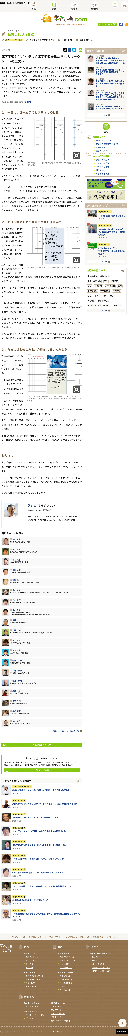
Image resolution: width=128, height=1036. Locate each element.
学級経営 (98, 286)
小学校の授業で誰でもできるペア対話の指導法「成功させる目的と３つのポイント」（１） (46, 915)
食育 (120, 286)
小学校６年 (92, 291)
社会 (89, 295)
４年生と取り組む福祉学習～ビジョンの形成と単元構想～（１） (40, 845)
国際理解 (91, 300)
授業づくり (105, 276)
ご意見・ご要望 (27, 770)
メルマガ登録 (56, 1006)
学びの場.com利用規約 (75, 937)
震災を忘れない (86, 40)
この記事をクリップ (27, 745)
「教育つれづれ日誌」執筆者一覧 (65, 731)
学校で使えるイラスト (101, 967)
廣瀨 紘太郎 (17, 711)
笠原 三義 (16, 630)
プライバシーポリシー (53, 937)
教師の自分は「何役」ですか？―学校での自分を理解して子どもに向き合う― (110, 72)
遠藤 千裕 (16, 690)
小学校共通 (92, 276)
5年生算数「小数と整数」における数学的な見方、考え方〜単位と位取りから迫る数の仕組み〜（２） (111, 60)
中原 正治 (16, 569)
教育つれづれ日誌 (13, 40)
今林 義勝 (16, 600)
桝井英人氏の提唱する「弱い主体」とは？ (30, 900)
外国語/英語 (103, 300)
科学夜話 (100, 170)
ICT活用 (114, 281)
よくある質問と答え (95, 937)
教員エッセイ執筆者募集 (60, 1020)
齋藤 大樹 (17, 660)
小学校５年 (110, 286)
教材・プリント (98, 964)
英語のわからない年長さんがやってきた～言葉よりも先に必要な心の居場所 (44, 803)
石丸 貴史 (16, 549)
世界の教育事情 (102, 166)
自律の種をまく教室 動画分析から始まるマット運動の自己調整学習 (110, 83)
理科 (105, 295)
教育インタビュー (33, 956)
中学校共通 (105, 291)
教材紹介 (29, 967)
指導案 (95, 956)
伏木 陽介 (16, 721)
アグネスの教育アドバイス (41, 40)
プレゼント (30, 1018)
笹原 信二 (16, 620)
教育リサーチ (31, 986)
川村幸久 (16, 610)
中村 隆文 (16, 700)
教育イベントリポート (35, 976)
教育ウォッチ (31, 960)
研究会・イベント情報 (35, 1014)
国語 (89, 286)
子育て (97, 295)
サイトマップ (111, 937)
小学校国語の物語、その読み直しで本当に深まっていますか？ (39, 858)
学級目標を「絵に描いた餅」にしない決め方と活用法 (35, 817)
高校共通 (117, 291)
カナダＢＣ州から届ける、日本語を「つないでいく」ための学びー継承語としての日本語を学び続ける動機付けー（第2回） (110, 96)
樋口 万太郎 (17, 539)
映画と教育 (66, 40)
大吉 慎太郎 (17, 650)
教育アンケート (32, 1006)
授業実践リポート (105, 212)
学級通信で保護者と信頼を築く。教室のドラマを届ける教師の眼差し (110, 108)
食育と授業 (30, 983)
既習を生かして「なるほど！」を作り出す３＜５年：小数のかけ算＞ (111, 251)
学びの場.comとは (18, 937)
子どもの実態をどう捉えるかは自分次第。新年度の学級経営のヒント (42, 886)
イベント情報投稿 (58, 1013)
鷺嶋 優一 (16, 579)
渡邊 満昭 (17, 680)
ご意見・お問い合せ (59, 1017)
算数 (106, 281)
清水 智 (27, 101)
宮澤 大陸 (17, 670)
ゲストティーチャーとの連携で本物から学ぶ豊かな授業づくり (39, 831)
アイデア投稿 (56, 1010)
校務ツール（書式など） (102, 971)
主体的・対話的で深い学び (99, 305)
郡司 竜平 (16, 559)
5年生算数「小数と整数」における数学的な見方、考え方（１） (39, 872)
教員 (112, 295)
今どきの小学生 (102, 173)
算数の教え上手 (102, 159)
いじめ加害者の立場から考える (111, 215)
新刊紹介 (29, 964)
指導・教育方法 (94, 281)
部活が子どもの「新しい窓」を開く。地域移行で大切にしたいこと (41, 789)
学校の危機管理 (102, 163)
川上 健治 (16, 640)
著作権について (35, 937)
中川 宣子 (16, 589)
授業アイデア (97, 960)
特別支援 (117, 305)
